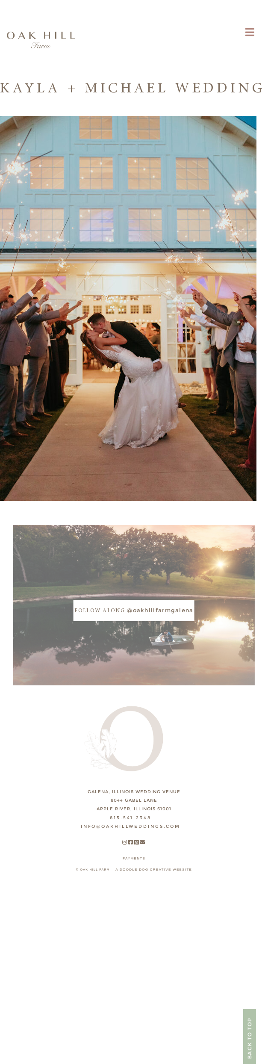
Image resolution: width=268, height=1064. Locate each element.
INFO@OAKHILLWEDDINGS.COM (130, 826)
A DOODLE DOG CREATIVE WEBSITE (153, 869)
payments (134, 858)
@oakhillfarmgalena (133, 610)
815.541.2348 (130, 818)
